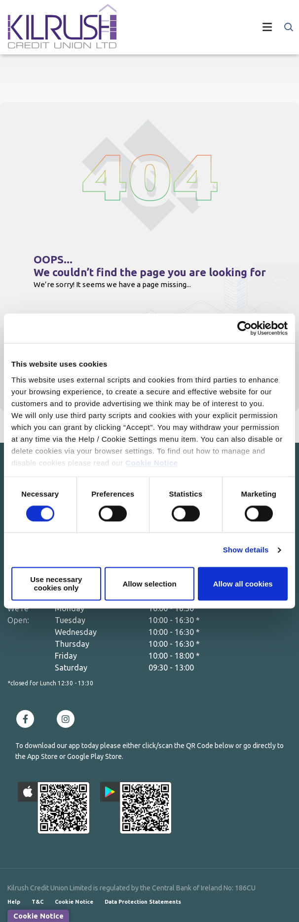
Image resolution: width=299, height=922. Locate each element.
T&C (37, 902)
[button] (288, 27)
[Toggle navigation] (203, 27)
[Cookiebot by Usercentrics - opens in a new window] (244, 328)
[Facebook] (27, 718)
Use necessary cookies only (56, 584)
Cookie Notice (151, 463)
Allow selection (149, 584)
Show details (246, 549)
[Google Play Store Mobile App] (136, 808)
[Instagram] (68, 718)
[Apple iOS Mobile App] (54, 808)
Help (13, 902)
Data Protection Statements (143, 902)
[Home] (54, 27)
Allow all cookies (243, 584)
